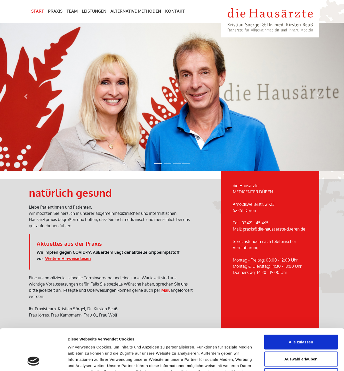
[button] (26, 96)
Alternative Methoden (135, 11)
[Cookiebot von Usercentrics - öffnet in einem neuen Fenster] (33, 361)
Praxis (55, 11)
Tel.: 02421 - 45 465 (250, 222)
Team (72, 11)
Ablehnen (301, 337)
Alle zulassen (301, 303)
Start (37, 11)
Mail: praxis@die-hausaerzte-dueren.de (269, 229)
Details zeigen (274, 361)
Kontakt (175, 11)
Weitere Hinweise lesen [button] (68, 258)
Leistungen (94, 11)
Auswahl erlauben (300, 320)
